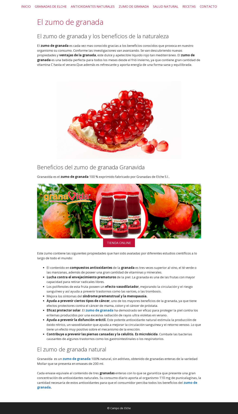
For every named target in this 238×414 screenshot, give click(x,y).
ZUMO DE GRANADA (134, 6)
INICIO (26, 6)
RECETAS (189, 6)
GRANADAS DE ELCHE (51, 6)
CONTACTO (208, 6)
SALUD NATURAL (165, 6)
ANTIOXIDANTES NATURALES (93, 6)
